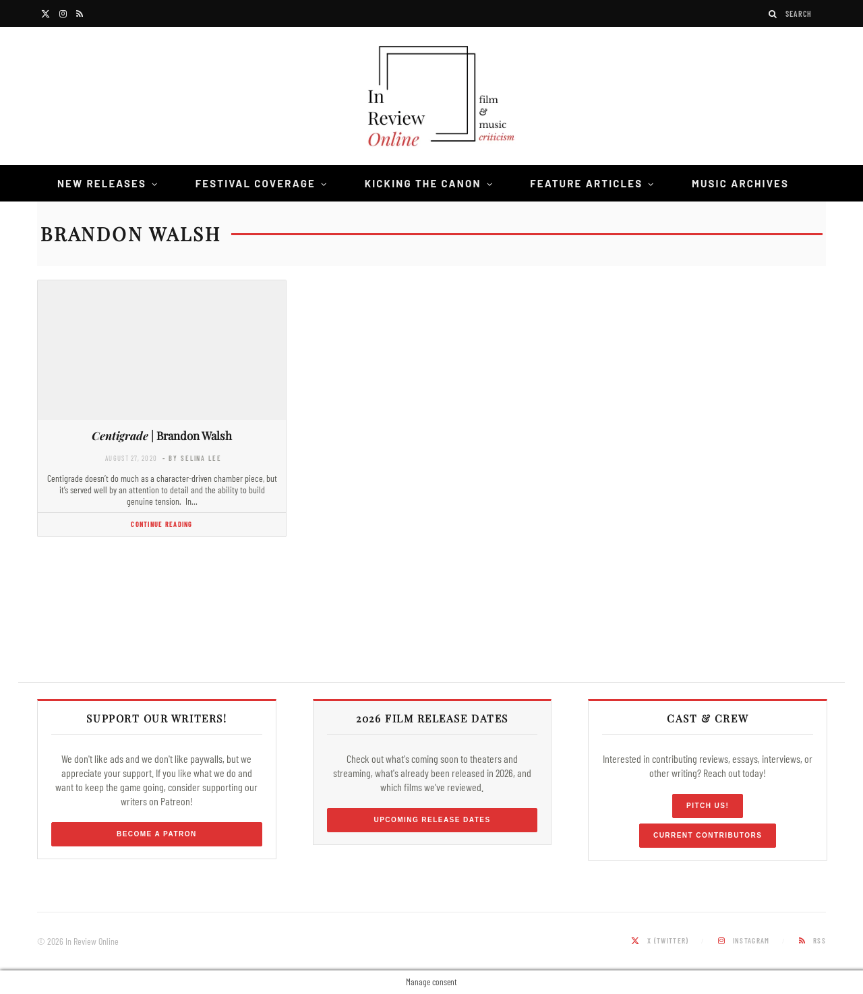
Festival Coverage (256, 183)
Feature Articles (586, 183)
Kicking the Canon (423, 183)
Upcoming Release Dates (432, 820)
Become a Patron (157, 834)
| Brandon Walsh (162, 435)
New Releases (101, 183)
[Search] (773, 13)
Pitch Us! (707, 805)
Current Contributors (707, 835)
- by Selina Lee (191, 458)
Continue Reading (161, 524)
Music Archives (740, 183)
